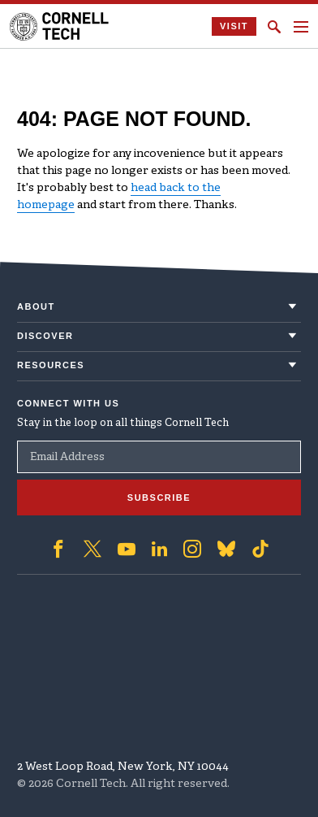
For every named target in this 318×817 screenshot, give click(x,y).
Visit (234, 26)
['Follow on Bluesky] (226, 549)
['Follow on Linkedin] (159, 549)
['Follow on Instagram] (192, 549)
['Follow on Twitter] (92, 549)
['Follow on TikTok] (260, 549)
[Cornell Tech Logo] (60, 26)
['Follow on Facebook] (58, 549)
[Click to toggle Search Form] (274, 27)
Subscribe (159, 497)
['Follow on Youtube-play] (126, 549)
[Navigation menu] (301, 27)
